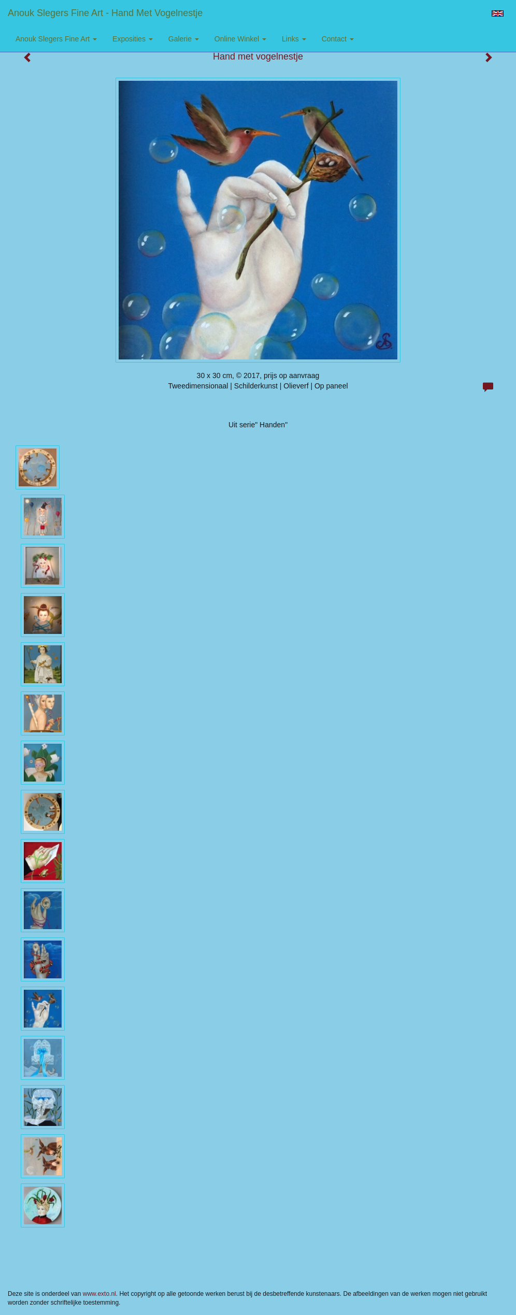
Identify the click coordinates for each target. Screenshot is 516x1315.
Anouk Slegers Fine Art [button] (56, 39)
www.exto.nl (99, 1293)
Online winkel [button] (240, 39)
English (498, 13)
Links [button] (294, 39)
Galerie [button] (183, 39)
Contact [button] (338, 39)
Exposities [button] (132, 39)
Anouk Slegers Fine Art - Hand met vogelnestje (105, 13)
